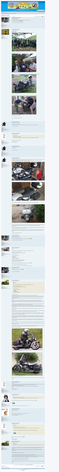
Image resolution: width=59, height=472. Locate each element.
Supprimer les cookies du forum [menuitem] (36, 468)
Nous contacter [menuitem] (26, 468)
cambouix (14, 18)
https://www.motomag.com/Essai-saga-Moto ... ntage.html (25, 325)
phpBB (21, 469)
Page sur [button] (37, 16)
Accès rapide (3, 12)
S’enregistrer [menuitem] (40, 12)
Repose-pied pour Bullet (5, 15)
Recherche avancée (44, 10)
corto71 (2, 388)
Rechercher (43, 10)
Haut (44, 120)
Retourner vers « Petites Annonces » (5, 467)
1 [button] (39, 16)
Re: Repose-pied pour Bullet (16, 17)
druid (1, 402)
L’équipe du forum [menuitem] (30, 468)
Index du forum (8, 468)
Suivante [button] (44, 16)
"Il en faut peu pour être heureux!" (15, 126)
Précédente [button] (38, 16)
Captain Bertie (2, 35)
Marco (2, 285)
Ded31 (2, 416)
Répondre (2, 16)
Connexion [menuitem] (44, 12)
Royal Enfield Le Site (4, 468)
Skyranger (14, 122)
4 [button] (41, 16)
